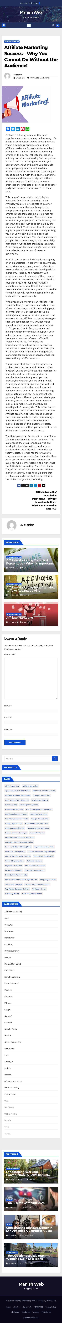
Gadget (7, 1009)
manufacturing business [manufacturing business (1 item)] (43, 856)
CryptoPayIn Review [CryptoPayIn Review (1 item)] (39, 800)
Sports (7, 1120)
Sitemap (36, 1312)
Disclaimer (15, 1312)
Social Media (10, 1114)
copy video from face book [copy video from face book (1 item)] (17, 800)
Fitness (7, 1003)
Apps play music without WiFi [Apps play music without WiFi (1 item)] (17, 791)
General (8, 1022)
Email (7, 718)
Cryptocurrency (11, 951)
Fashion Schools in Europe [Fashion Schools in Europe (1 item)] (16, 814)
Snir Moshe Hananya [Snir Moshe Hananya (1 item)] (13, 884)
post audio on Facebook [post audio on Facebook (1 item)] (35, 866)
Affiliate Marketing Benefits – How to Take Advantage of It (30, 589)
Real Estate (10, 1094)
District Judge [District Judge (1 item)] (11, 805)
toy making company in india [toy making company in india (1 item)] (17, 889)
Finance (8, 996)
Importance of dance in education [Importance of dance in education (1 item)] (19, 837)
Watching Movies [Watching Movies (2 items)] (12, 894)
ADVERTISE (38, 1307)
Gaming (8, 1016)
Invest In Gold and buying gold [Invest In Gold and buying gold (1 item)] (18, 847)
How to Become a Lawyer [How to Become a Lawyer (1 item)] (16, 833)
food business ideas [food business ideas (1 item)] (38, 814)
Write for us (46, 1312)
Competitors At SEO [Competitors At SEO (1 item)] (41, 795)
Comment (9, 655)
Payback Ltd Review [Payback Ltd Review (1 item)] (13, 866)
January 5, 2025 (16, 1235)
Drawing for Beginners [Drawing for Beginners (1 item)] (29, 805)
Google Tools (10, 1029)
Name (8, 706)
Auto (6, 918)
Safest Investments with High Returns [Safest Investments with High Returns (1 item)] (21, 880)
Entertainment (11, 983)
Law (6, 1055)
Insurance (9, 1048)
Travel (7, 1133)
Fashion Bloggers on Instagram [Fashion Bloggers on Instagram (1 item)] (39, 809)
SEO (6, 1101)
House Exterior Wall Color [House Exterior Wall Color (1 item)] (38, 828)
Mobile (7, 1068)
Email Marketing (12, 977)
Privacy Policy (50, 1307)
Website (8, 729)
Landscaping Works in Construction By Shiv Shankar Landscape (27, 1175)
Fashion (8, 990)
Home (8, 1307)
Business (8, 931)
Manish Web (31, 12)
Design (7, 957)
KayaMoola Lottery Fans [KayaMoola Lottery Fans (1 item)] (44, 847)
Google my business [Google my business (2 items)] (13, 823)
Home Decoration (12, 1042)
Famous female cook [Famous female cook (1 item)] (14, 809)
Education (9, 970)
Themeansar (51, 1301)
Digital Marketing (12, 964)
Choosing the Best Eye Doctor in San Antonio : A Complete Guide (29, 1229)
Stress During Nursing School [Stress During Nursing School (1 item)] (37, 884)
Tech (6, 1127)
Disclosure (26, 1312)
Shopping (8, 1107)
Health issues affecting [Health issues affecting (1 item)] (15, 828)
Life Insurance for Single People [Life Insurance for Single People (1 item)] (41, 851)
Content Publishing (31, 1317)
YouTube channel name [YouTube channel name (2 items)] (32, 894)
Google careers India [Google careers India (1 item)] (40, 819)
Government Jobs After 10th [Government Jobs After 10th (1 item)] (36, 823)
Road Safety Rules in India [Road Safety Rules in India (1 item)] (16, 875)
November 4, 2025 (17, 1179)
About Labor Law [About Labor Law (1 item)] (12, 786)
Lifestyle (8, 1061)
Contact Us (27, 1307)
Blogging (8, 925)
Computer (9, 938)
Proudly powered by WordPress (18, 1301)
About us (16, 1307)
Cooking (8, 944)
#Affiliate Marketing (39, 78)
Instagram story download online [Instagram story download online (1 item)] (19, 842)
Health (7, 1035)
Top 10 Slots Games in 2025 (25, 1203)
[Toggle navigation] (29, 25)
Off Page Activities (13, 1081)
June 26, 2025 (15, 1207)
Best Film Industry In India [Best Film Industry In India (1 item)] (44, 791)
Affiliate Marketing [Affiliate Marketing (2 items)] (30, 786)
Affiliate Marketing (12, 41)
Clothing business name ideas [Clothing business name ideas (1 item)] (18, 795)
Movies (7, 1075)
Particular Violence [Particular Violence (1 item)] (34, 861)
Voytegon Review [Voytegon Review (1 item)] (39, 889)
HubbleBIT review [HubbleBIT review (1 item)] (37, 833)
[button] (53, 25)
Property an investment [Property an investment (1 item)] (35, 870)
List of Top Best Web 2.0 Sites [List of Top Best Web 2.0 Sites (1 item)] (18, 856)
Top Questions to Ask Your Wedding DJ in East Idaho (25, 1257)
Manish (19, 75)
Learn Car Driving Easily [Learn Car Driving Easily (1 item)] (15, 851)
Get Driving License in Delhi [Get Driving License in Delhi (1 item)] (16, 819)
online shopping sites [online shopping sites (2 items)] (14, 861)
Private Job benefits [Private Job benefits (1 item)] (13, 870)
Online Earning (11, 1088)
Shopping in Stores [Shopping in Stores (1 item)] (48, 880)
